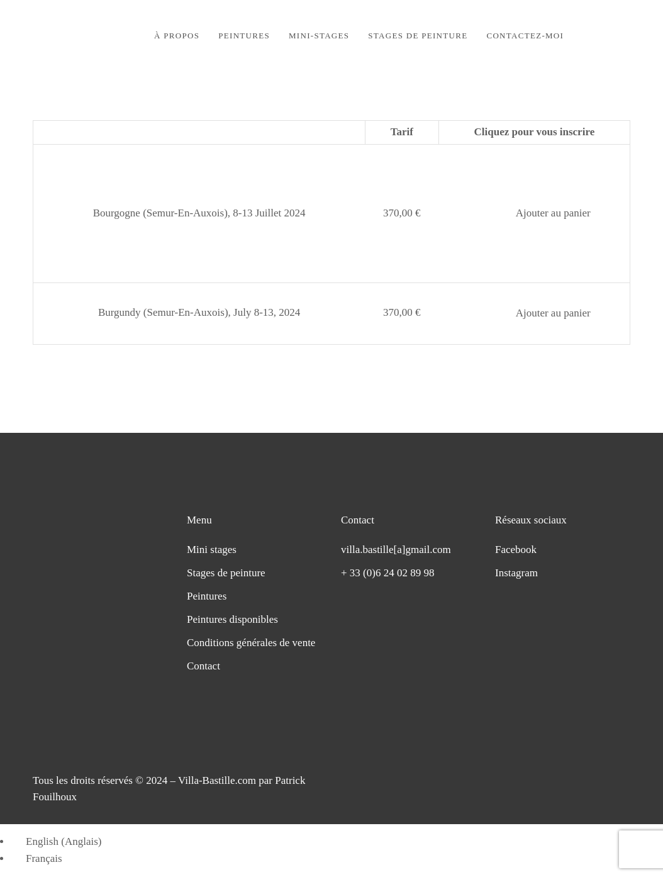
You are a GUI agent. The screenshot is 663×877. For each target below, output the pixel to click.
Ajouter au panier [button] (553, 213)
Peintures (206, 596)
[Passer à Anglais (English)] (57, 841)
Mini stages (212, 550)
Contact (203, 666)
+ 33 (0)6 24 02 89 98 (387, 573)
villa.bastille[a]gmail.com (396, 550)
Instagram (516, 573)
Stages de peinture (226, 573)
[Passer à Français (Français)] (38, 858)
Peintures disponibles (232, 619)
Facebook (516, 550)
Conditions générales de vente (251, 643)
